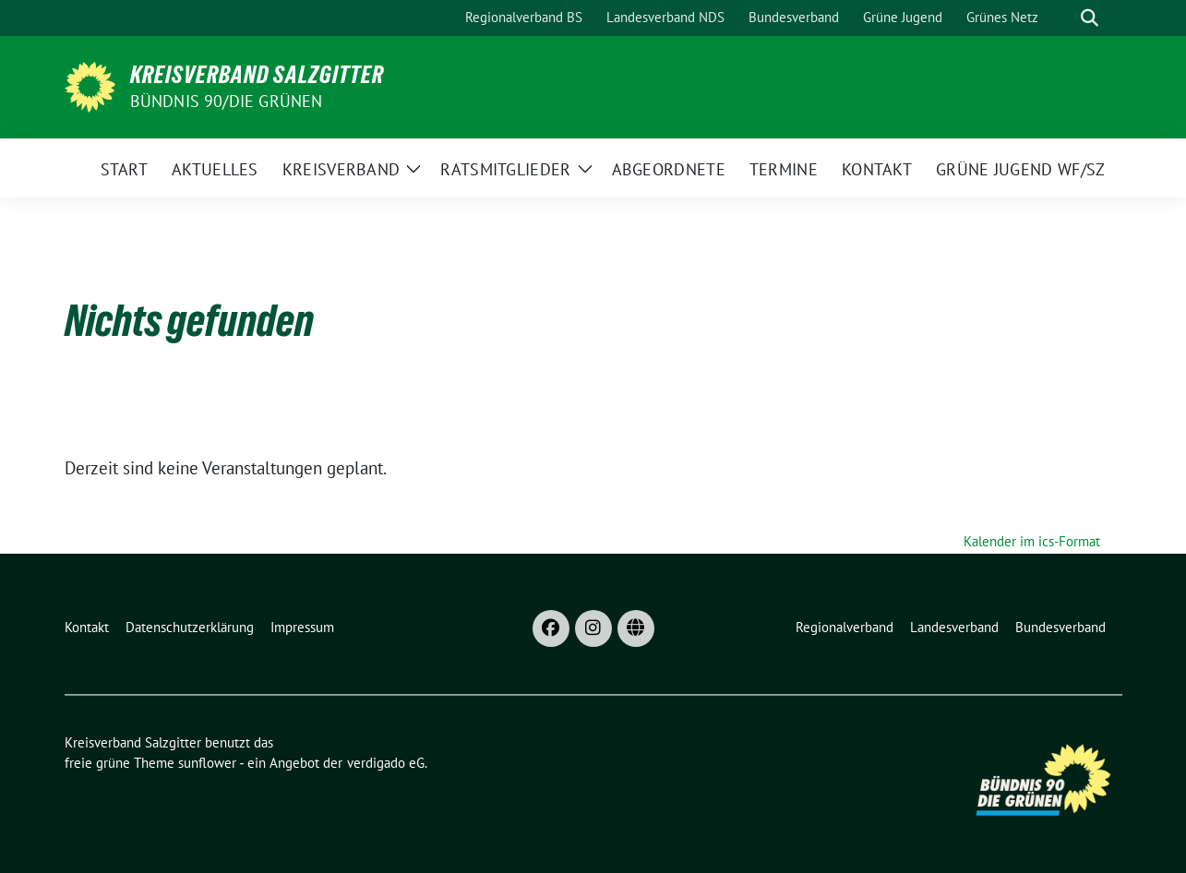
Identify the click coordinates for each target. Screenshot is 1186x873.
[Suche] (1063, 18)
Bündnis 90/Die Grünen (226, 101)
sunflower (207, 762)
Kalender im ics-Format (1032, 541)
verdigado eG (386, 762)
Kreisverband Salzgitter (257, 75)
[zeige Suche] (1090, 18)
